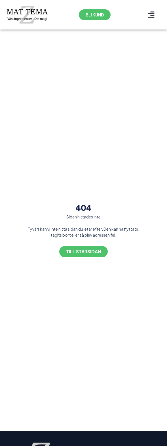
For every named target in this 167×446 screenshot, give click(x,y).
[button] (151, 14)
